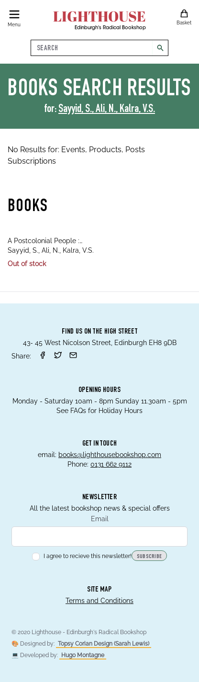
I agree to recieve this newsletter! (82, 556)
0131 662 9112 (111, 464)
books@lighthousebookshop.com (109, 454)
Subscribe (149, 556)
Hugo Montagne (82, 655)
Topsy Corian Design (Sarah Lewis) (103, 643)
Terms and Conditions (99, 600)
